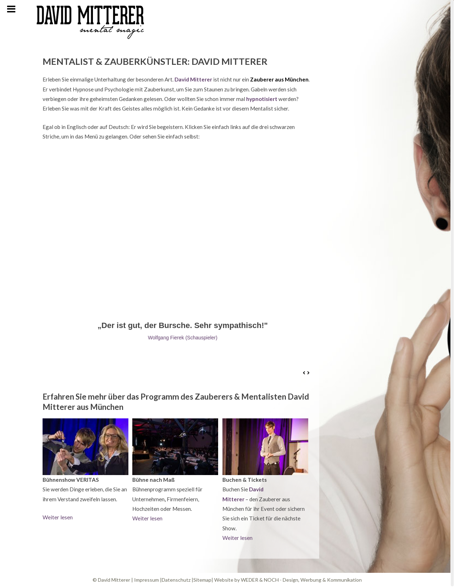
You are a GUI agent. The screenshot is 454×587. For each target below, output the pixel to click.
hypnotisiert (261, 99)
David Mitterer (192, 79)
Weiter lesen (58, 517)
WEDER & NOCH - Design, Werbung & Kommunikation (301, 580)
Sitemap (202, 580)
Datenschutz (176, 580)
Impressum (146, 580)
